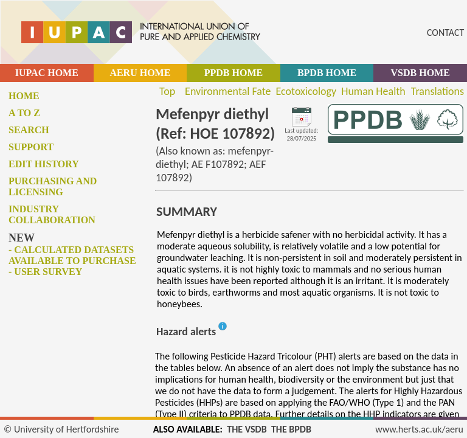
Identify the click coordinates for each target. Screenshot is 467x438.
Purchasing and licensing (53, 186)
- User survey (45, 271)
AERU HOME (139, 73)
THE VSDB (246, 429)
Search (29, 130)
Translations (437, 91)
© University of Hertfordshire (61, 429)
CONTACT (445, 32)
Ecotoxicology (306, 91)
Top (167, 91)
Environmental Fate (228, 91)
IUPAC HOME (46, 73)
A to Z (24, 113)
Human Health (373, 91)
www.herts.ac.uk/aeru (419, 429)
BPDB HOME (326, 73)
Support (31, 147)
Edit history (44, 164)
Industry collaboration (52, 214)
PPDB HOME (233, 73)
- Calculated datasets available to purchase (72, 255)
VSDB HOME (420, 73)
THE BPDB (291, 429)
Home (24, 96)
